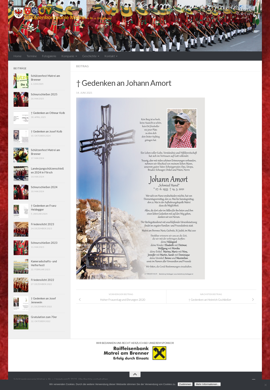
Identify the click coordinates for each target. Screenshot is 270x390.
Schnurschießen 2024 (44, 187)
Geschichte (89, 56)
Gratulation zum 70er (44, 317)
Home (17, 56)
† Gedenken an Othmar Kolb (48, 112)
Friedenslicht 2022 (42, 279)
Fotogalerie (49, 56)
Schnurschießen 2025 (44, 94)
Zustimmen (185, 384)
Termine (32, 56)
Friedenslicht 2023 (42, 224)
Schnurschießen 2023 (44, 242)
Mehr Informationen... (207, 384)
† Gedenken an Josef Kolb (46, 131)
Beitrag (82, 66)
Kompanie (67, 56)
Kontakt (109, 56)
